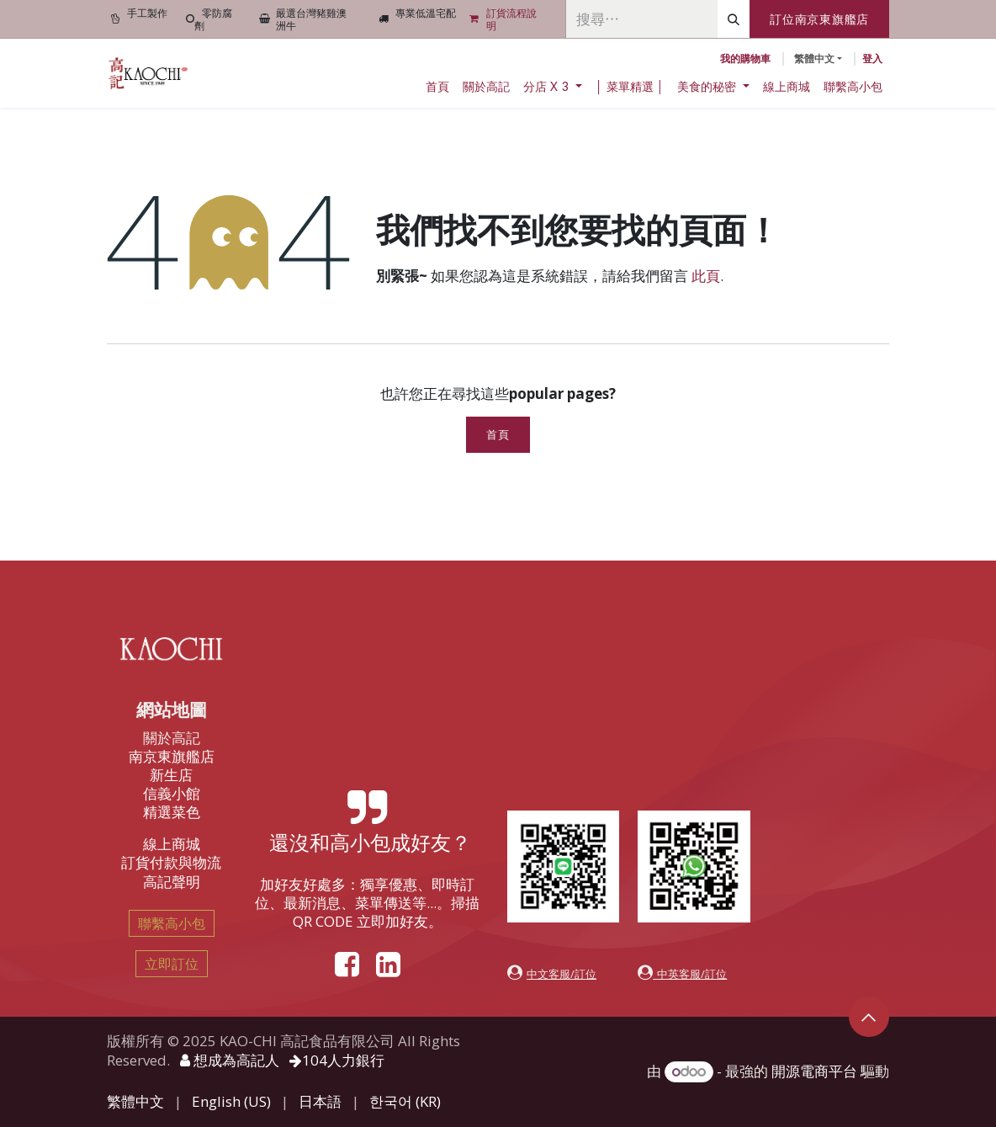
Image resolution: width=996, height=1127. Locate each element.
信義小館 (171, 793)
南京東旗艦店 (172, 756)
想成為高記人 (229, 1060)
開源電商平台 (814, 1071)
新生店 (171, 774)
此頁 (705, 275)
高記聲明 (171, 881)
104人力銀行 (336, 1060)
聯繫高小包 (171, 923)
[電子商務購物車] (745, 58)
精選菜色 (171, 811)
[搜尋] (734, 19)
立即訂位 (172, 963)
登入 (872, 58)
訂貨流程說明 (511, 19)
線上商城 (171, 843)
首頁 (497, 434)
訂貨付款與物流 (171, 862)
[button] (869, 1017)
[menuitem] (437, 86)
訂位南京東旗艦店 (819, 19)
